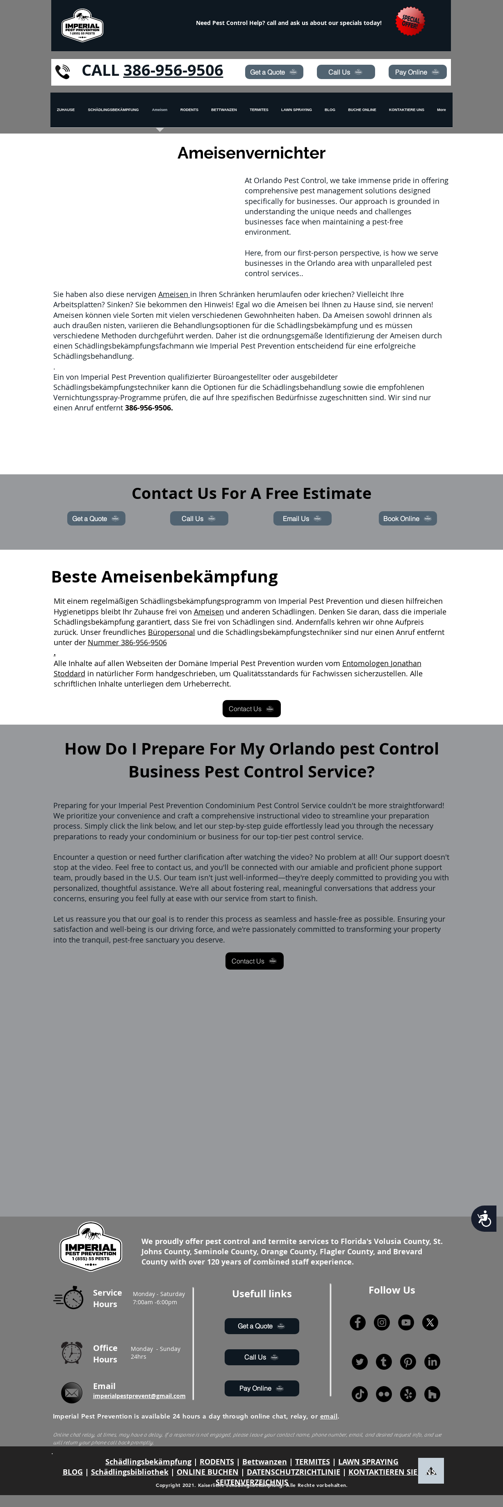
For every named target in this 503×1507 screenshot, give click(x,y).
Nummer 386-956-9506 (127, 642)
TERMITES (312, 1462)
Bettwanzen (264, 1462)
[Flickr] (384, 1394)
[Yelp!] (408, 1394)
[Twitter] (360, 1362)
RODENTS (217, 1462)
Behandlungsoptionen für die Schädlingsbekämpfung (265, 325)
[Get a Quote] (274, 72)
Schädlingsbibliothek (129, 1472)
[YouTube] (406, 1322)
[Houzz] (432, 1394)
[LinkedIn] (432, 1362)
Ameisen (174, 294)
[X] (430, 1322)
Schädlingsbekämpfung (148, 1462)
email (328, 1416)
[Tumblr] (384, 1362)
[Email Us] (302, 518)
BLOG (73, 1472)
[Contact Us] (252, 708)
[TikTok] (360, 1394)
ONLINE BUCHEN (208, 1472)
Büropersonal (171, 632)
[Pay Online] (418, 72)
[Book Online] (408, 518)
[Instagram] (382, 1322)
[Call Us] (346, 72)
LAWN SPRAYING (368, 1462)
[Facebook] (358, 1322)
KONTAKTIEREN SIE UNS (391, 1472)
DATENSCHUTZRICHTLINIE (293, 1472)
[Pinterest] (408, 1362)
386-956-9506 (173, 70)
